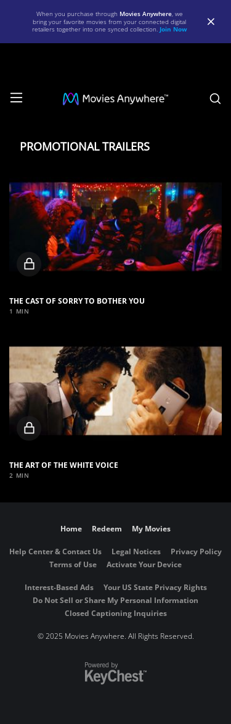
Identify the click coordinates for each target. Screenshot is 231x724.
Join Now (173, 29)
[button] (115, 226)
